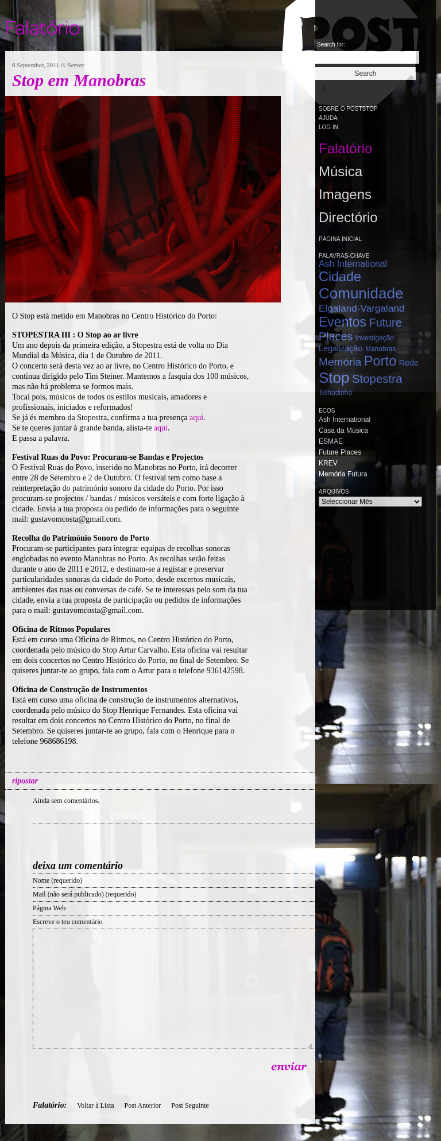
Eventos (342, 322)
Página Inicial (340, 239)
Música (340, 171)
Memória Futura (343, 474)
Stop (334, 377)
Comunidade (361, 293)
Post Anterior (143, 1105)
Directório (348, 217)
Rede (409, 362)
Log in (328, 127)
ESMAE (331, 441)
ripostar (25, 781)
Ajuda (328, 118)
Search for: (331, 44)
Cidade (340, 276)
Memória (340, 362)
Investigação (374, 338)
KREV (328, 463)
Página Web (49, 908)
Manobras (380, 349)
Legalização (340, 348)
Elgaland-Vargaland (362, 308)
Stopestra (377, 378)
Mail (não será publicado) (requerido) (85, 894)
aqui (196, 417)
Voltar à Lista (95, 1105)
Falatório (345, 148)
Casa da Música (343, 430)
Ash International (353, 264)
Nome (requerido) (57, 880)
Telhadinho (335, 393)
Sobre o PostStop (348, 109)
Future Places (340, 452)
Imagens (345, 194)
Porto (380, 361)
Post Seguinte (190, 1105)
